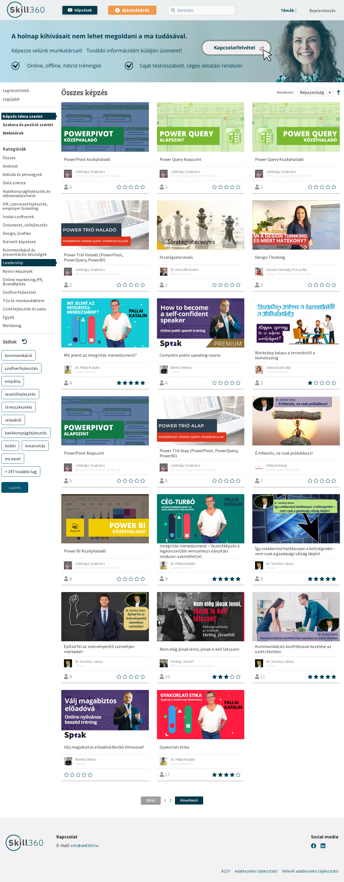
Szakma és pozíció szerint (28, 124)
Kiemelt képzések (19, 241)
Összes (9, 157)
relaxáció (13, 420)
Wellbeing (12, 325)
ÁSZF (225, 871)
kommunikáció (18, 355)
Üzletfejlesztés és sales (24, 308)
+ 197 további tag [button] (21, 471)
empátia (12, 381)
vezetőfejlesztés (20, 394)
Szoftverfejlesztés (19, 292)
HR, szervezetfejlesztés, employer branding (25, 206)
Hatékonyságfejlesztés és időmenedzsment (27, 193)
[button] (289, 10)
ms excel (13, 458)
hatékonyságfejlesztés (26, 432)
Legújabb (11, 99)
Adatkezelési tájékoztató (256, 871)
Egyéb (8, 317)
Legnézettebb (16, 90)
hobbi (10, 445)
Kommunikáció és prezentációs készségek (25, 252)
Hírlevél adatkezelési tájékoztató (310, 871)
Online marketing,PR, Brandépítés (23, 281)
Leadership (13, 262)
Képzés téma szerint (23, 116)
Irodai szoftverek (18, 216)
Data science (14, 182)
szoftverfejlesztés (21, 368)
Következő (189, 800)
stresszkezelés (18, 407)
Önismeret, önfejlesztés (25, 225)
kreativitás (35, 445)
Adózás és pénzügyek (22, 174)
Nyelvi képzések (18, 271)
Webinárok (13, 133)
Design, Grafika (17, 233)
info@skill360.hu (85, 845)
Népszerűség (315, 92)
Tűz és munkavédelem (23, 300)
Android (10, 166)
